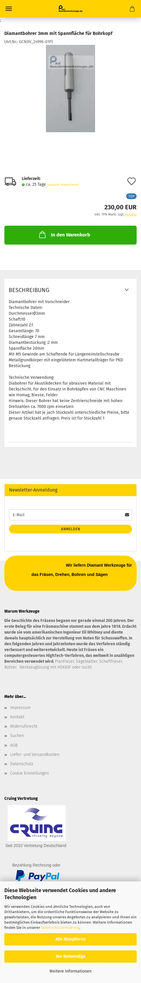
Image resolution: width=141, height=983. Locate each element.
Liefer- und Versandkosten (34, 754)
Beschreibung (29, 290)
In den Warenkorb (64, 234)
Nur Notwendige (70, 956)
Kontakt (17, 717)
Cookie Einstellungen (29, 773)
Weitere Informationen (70, 971)
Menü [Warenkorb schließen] (9, 8)
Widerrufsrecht (24, 726)
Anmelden (70, 529)
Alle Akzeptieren (71, 939)
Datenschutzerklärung (60, 927)
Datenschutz (21, 763)
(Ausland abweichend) (63, 185)
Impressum (20, 707)
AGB (13, 745)
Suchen (17, 735)
